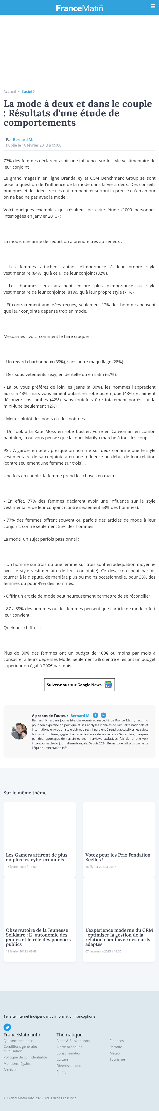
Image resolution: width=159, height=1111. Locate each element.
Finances (117, 1041)
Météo (115, 1053)
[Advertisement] (79, 53)
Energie (62, 1071)
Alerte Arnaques (69, 1047)
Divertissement (68, 1065)
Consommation (68, 1053)
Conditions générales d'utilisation (20, 1048)
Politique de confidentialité (25, 1057)
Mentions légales (17, 1063)
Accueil (10, 91)
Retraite (116, 1047)
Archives (10, 1069)
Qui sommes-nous (18, 1041)
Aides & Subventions (73, 1041)
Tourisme (117, 1059)
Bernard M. (23, 139)
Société (28, 91)
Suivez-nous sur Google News (79, 685)
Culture (62, 1059)
